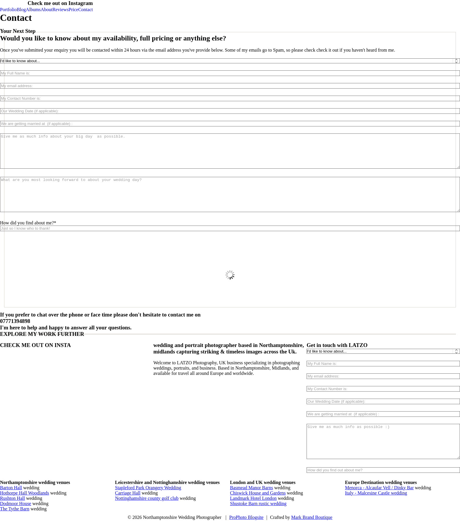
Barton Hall (11, 487)
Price (73, 9)
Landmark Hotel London (253, 498)
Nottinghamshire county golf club (146, 498)
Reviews (61, 9)
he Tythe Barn (16, 508)
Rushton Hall (12, 498)
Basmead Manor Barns (251, 487)
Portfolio (8, 9)
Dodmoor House (15, 503)
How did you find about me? (27, 222)
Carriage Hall (128, 492)
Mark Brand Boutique (311, 517)
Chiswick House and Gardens (258, 492)
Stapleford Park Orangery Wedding (148, 487)
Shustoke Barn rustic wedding (258, 503)
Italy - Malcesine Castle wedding (376, 492)
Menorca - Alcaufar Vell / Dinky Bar (379, 487)
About (47, 9)
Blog (21, 9)
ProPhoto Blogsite (246, 517)
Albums (33, 9)
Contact (85, 9)
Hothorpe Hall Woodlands (24, 492)
